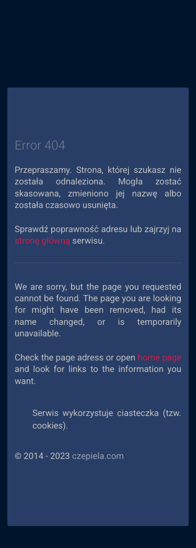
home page (159, 358)
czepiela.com (98, 456)
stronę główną (42, 241)
